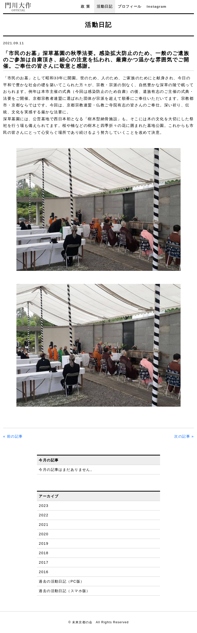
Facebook (177, 6)
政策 (86, 6)
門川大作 (18, 7)
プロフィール (129, 6)
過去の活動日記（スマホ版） (64, 591)
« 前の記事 (13, 436)
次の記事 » (184, 436)
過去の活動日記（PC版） (61, 581)
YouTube (191, 6)
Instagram (156, 6)
